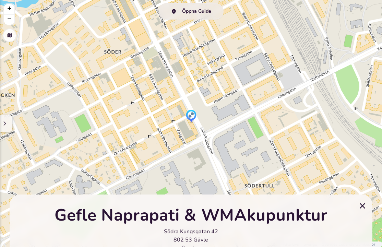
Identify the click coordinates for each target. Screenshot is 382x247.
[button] (191, 117)
